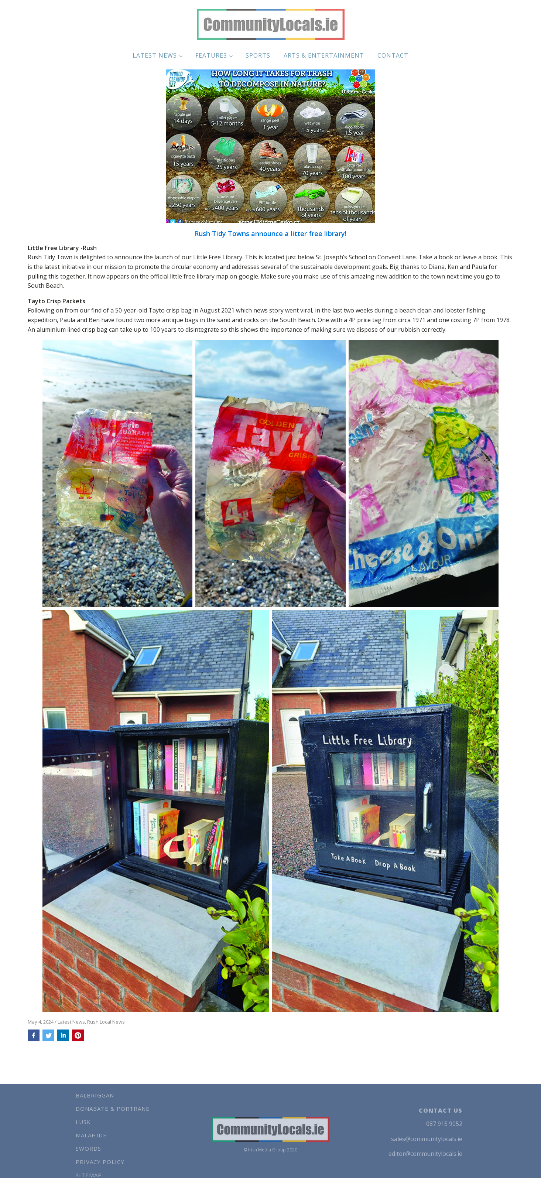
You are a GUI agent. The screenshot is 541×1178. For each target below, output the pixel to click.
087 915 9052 (444, 1124)
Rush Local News (106, 1021)
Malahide (91, 1135)
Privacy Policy (100, 1161)
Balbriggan (95, 1095)
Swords (88, 1148)
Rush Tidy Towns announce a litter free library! (270, 234)
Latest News (155, 55)
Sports (258, 55)
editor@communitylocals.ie (425, 1154)
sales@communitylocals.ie (426, 1139)
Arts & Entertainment (324, 55)
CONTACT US (440, 1110)
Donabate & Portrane (113, 1108)
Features (211, 55)
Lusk (83, 1122)
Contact (392, 55)
